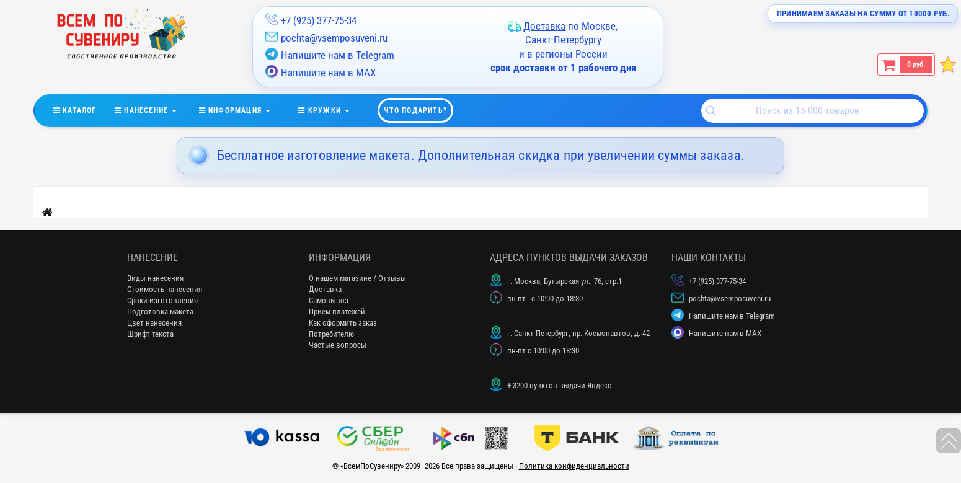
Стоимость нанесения (164, 289)
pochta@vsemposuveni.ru (334, 38)
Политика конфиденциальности (574, 466)
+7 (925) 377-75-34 (318, 20)
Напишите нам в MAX (320, 72)
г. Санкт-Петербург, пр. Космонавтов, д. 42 (578, 333)
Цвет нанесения (154, 322)
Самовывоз (328, 300)
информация (242, 108)
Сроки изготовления (162, 300)
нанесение (154, 108)
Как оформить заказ (343, 322)
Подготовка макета (160, 311)
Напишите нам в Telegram (329, 54)
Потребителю (331, 334)
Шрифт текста (150, 334)
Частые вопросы (337, 345)
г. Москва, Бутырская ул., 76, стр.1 (564, 281)
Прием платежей (337, 311)
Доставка (325, 289)
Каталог (84, 108)
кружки (331, 108)
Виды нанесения (155, 278)
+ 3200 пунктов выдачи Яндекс (559, 385)
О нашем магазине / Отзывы (357, 278)
